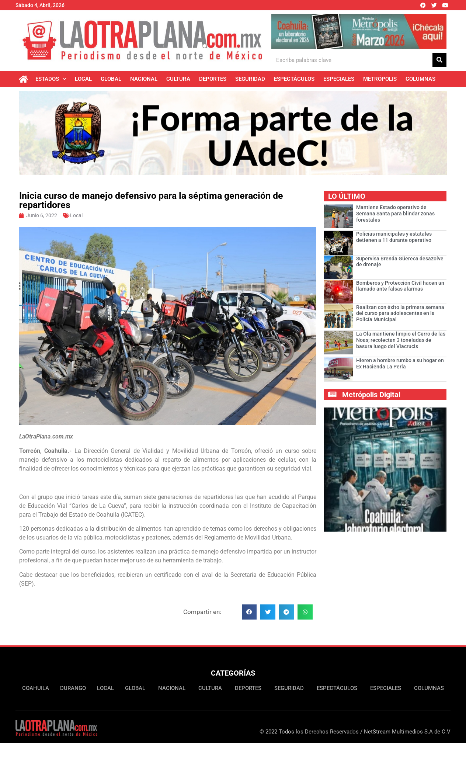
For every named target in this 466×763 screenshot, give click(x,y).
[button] (249, 612)
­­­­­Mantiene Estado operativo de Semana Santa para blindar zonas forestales (395, 213)
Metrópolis (380, 79)
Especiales (338, 79)
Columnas (420, 79)
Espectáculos (294, 79)
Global (111, 79)
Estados (50, 79)
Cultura (178, 79)
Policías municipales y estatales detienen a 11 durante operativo (394, 237)
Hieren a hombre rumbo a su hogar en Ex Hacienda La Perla (400, 363)
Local (83, 79)
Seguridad (250, 79)
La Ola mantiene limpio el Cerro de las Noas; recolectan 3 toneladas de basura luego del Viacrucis (400, 340)
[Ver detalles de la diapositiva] (358, 31)
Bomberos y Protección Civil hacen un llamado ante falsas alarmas (400, 286)
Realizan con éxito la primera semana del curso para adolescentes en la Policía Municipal (400, 313)
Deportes (212, 79)
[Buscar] (439, 60)
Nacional (143, 79)
